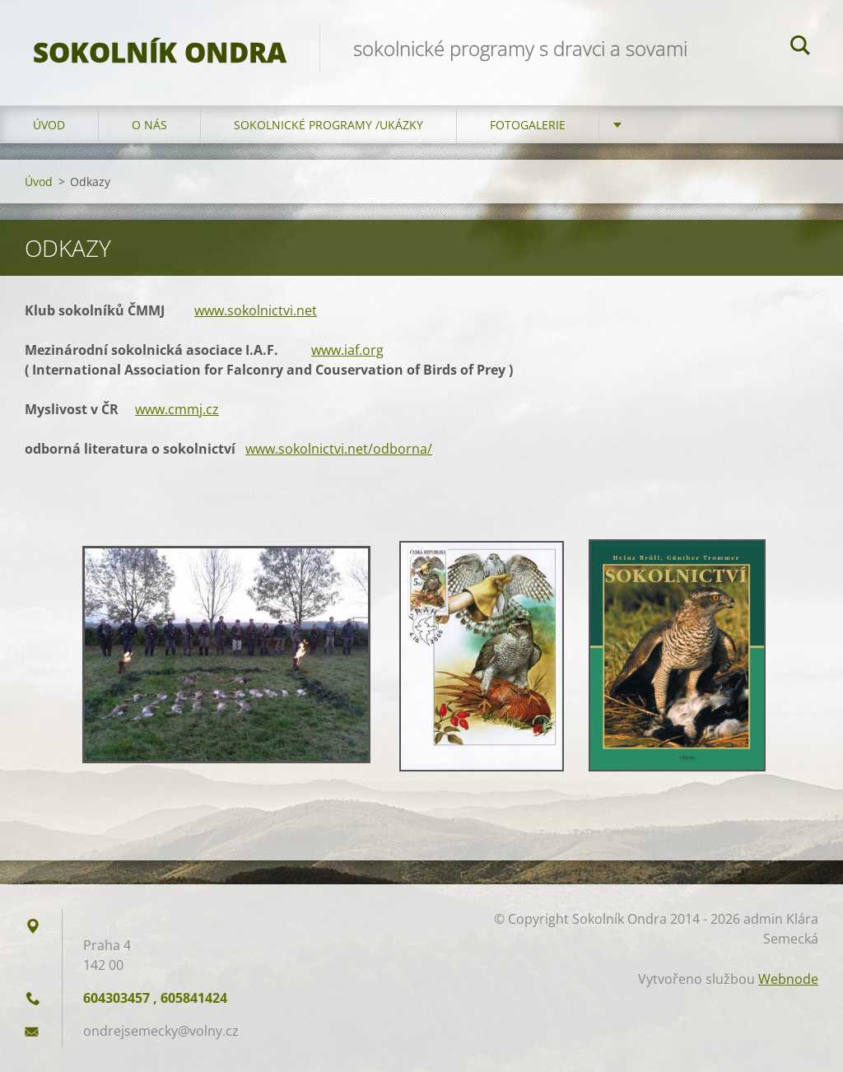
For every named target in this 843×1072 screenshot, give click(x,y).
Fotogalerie (528, 125)
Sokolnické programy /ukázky (328, 125)
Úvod (49, 125)
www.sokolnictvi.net (255, 310)
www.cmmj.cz (177, 409)
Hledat (800, 48)
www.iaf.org (347, 350)
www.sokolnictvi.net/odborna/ (338, 449)
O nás (149, 125)
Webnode (788, 979)
